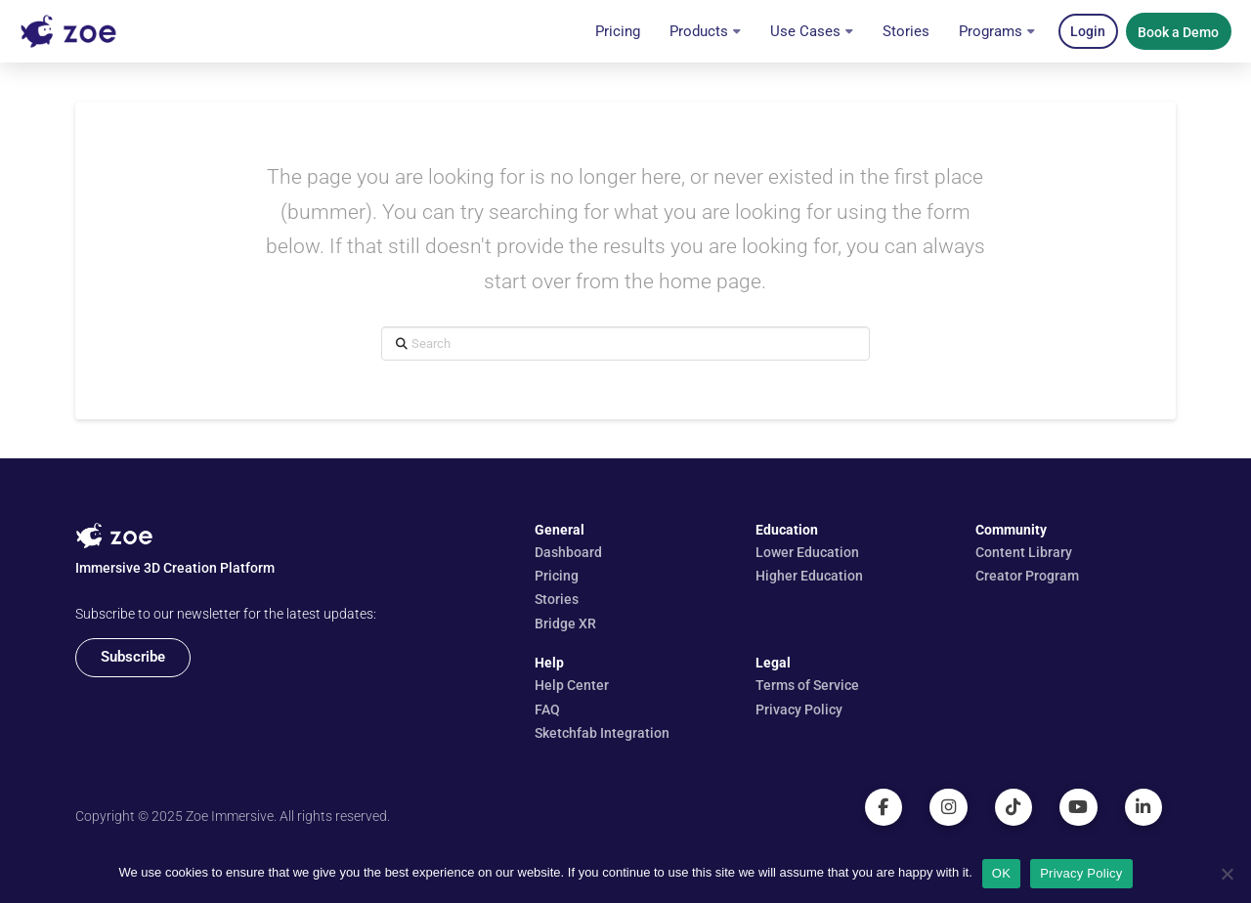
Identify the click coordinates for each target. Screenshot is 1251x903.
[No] (1226, 873)
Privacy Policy (1081, 873)
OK (1001, 873)
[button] (1088, 31)
